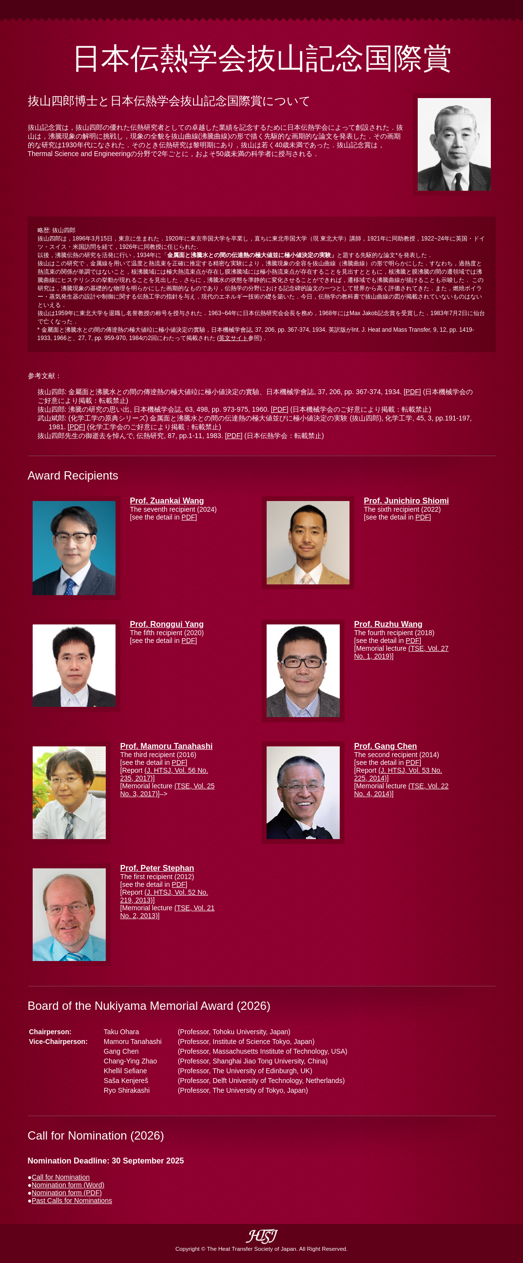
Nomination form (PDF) (67, 1193)
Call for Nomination (61, 1177)
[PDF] (412, 392)
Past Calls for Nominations (72, 1200)
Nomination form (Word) (68, 1185)
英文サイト (233, 338)
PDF (188, 517)
